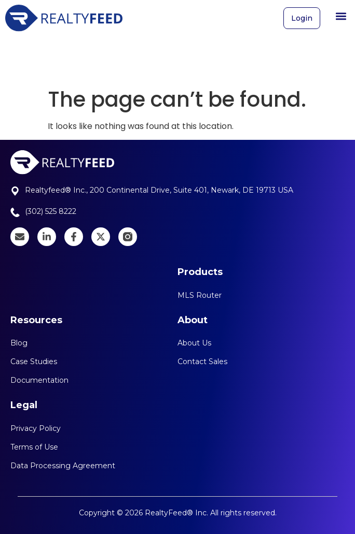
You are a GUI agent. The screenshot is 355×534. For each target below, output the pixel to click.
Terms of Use (34, 447)
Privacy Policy (35, 428)
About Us (194, 343)
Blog (19, 343)
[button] (341, 12)
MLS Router (200, 295)
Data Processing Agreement (62, 465)
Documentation (39, 380)
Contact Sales (202, 361)
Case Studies (33, 361)
